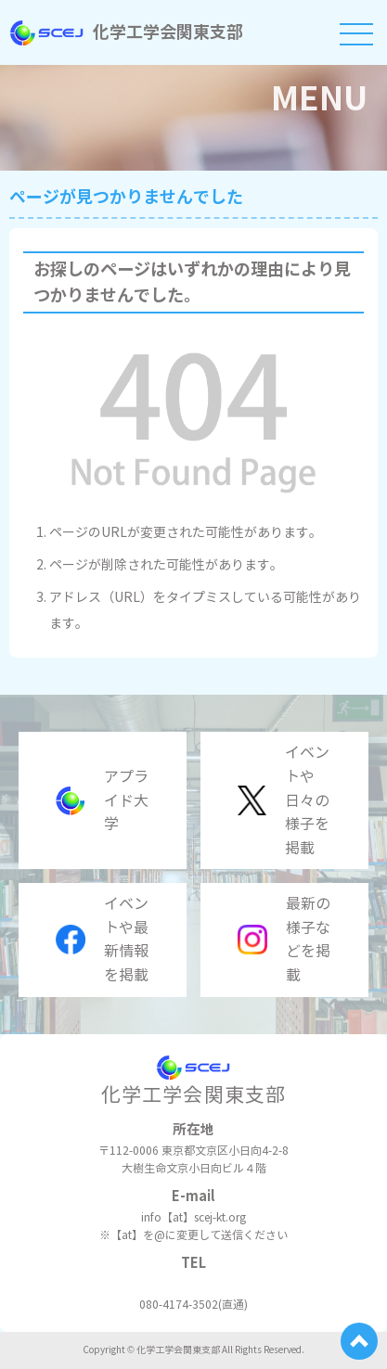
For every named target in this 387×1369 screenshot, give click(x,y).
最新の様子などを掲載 (284, 939)
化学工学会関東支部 (126, 32)
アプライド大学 (102, 800)
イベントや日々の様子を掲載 (283, 800)
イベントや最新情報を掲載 (102, 939)
